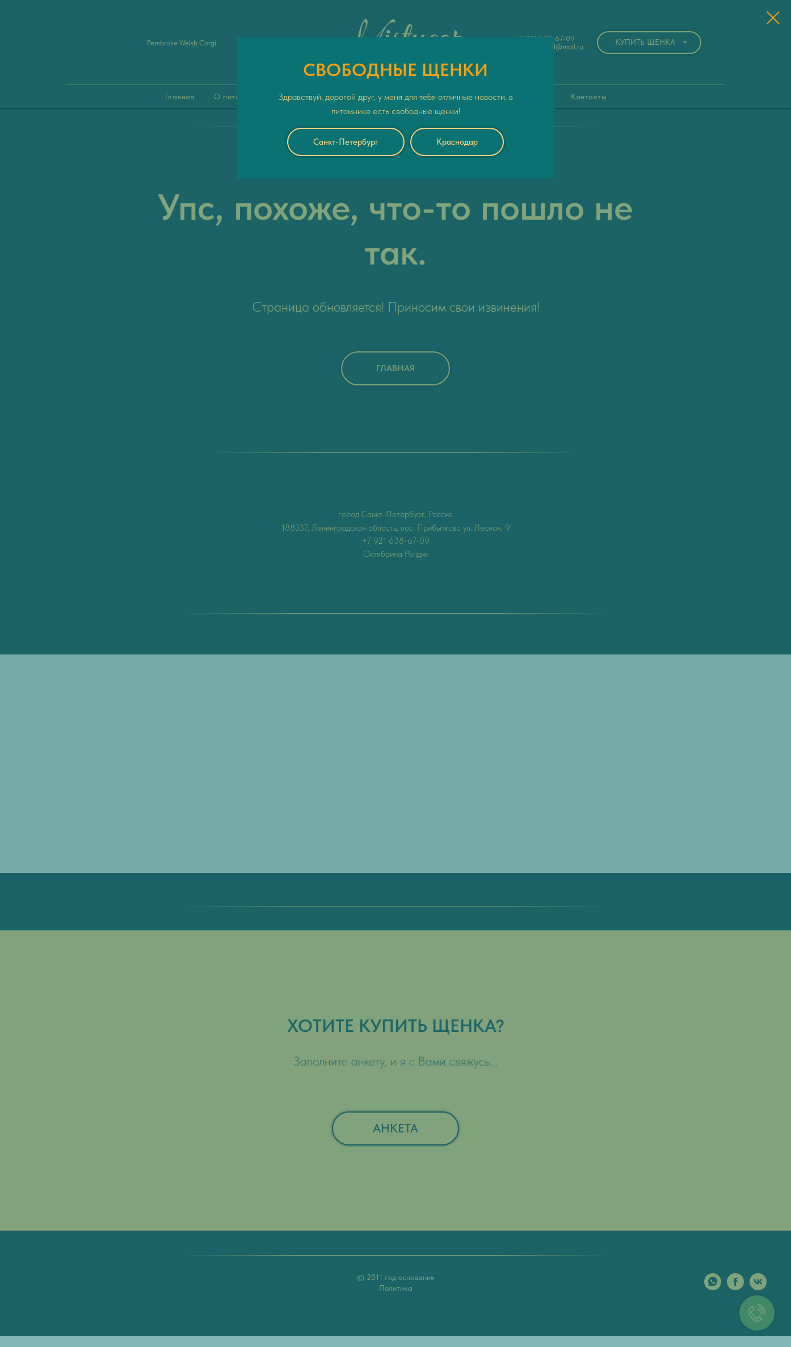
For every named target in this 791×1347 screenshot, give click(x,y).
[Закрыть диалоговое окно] (773, 18)
